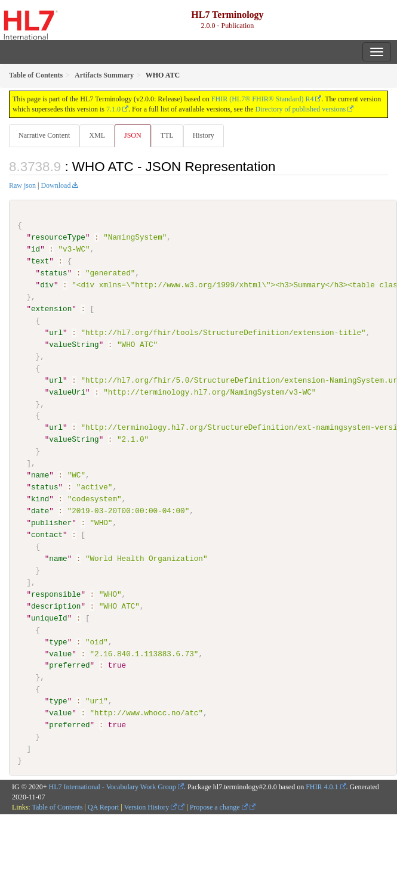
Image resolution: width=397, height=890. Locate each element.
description (56, 605)
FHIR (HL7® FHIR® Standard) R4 (262, 99)
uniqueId (49, 617)
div (47, 285)
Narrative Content (44, 135)
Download (55, 185)
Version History (150, 806)
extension (51, 308)
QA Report (103, 806)
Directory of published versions (301, 109)
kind (40, 499)
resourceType (58, 237)
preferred (69, 665)
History (203, 135)
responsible (56, 593)
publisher (51, 522)
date (40, 511)
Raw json (22, 185)
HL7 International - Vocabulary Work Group (112, 786)
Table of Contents (57, 806)
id (35, 249)
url (56, 332)
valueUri (67, 391)
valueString (74, 344)
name (40, 475)
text (40, 261)
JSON (132, 135)
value (60, 653)
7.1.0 (113, 109)
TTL (167, 135)
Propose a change (219, 806)
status (53, 273)
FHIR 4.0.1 (322, 786)
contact (47, 534)
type (58, 641)
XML (97, 135)
